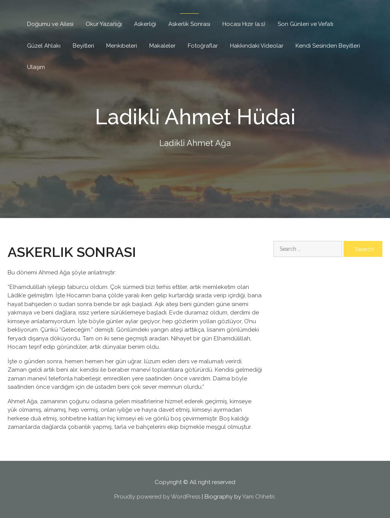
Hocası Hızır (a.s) (243, 24)
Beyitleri (83, 45)
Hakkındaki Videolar (256, 45)
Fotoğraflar (203, 45)
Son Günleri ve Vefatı (305, 24)
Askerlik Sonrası (189, 24)
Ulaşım (36, 67)
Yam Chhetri (258, 496)
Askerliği (145, 24)
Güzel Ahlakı (44, 45)
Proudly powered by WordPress (157, 496)
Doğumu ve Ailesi (50, 24)
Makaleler (162, 45)
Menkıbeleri (121, 45)
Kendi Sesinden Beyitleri (328, 45)
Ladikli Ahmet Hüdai (195, 116)
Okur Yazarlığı (104, 24)
